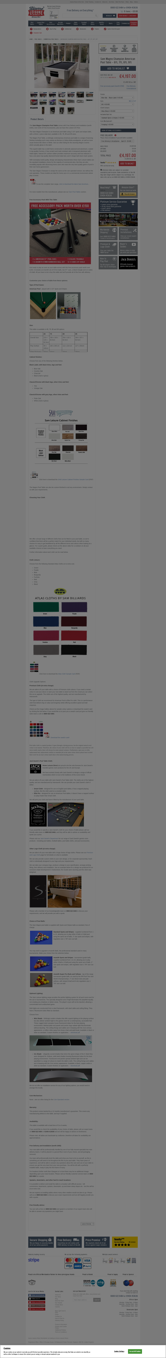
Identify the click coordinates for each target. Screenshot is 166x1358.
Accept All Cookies (135, 1351)
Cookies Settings (119, 1351)
